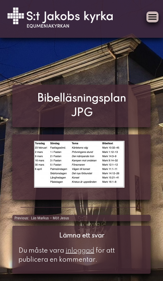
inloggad (80, 250)
